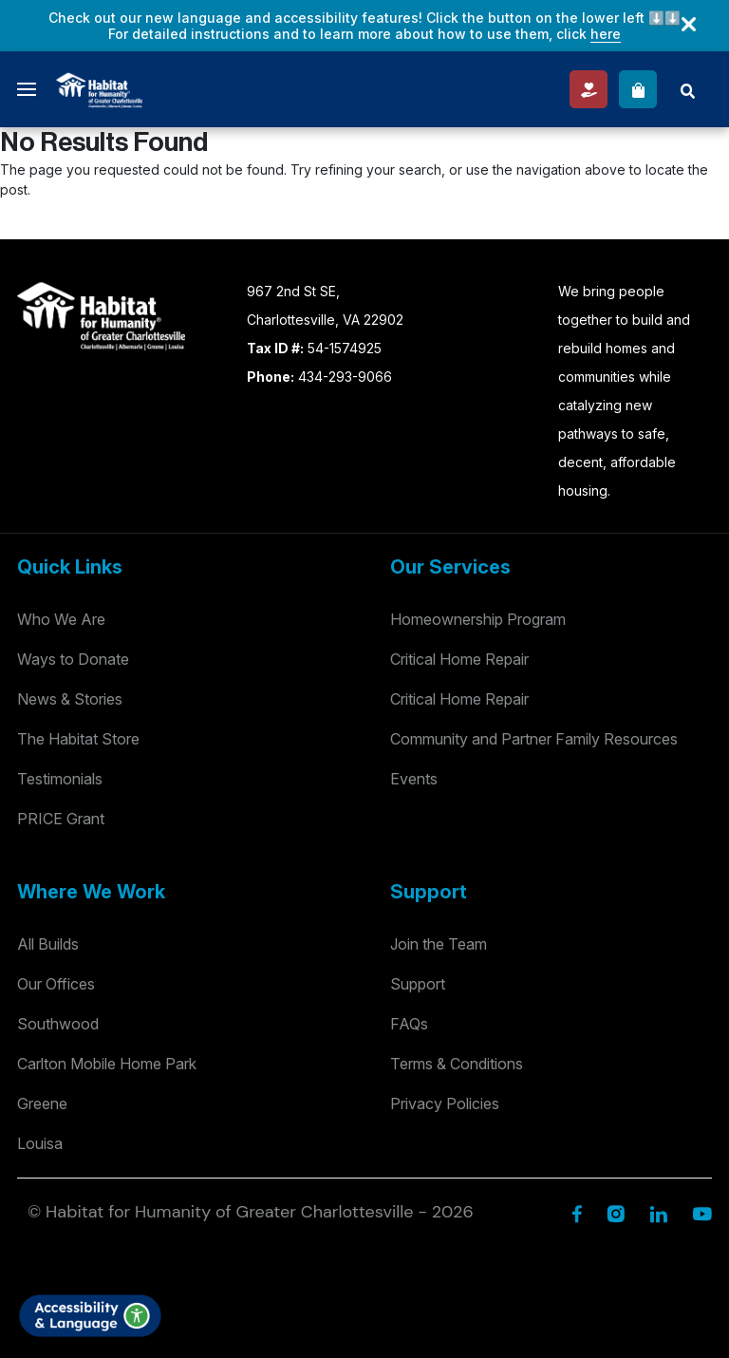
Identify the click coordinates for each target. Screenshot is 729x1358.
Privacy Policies (444, 1103)
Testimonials (60, 778)
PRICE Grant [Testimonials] (60, 818)
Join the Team (438, 943)
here (605, 34)
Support (417, 983)
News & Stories (69, 698)
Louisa (40, 1143)
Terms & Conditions (456, 1063)
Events (414, 778)
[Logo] (99, 88)
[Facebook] (576, 1212)
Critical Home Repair (459, 659)
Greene (42, 1103)
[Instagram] (616, 1212)
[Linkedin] (658, 1212)
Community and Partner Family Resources (534, 738)
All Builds (48, 943)
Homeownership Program (478, 619)
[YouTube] (702, 1212)
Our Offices (56, 983)
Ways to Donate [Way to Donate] (73, 659)
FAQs (409, 1023)
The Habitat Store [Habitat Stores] (78, 738)
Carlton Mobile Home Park (106, 1063)
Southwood (58, 1023)
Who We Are (61, 619)
